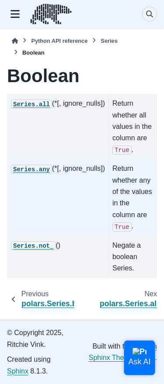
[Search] (149, 14)
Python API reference (59, 41)
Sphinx (17, 371)
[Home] (15, 40)
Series (109, 41)
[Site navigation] (15, 14)
